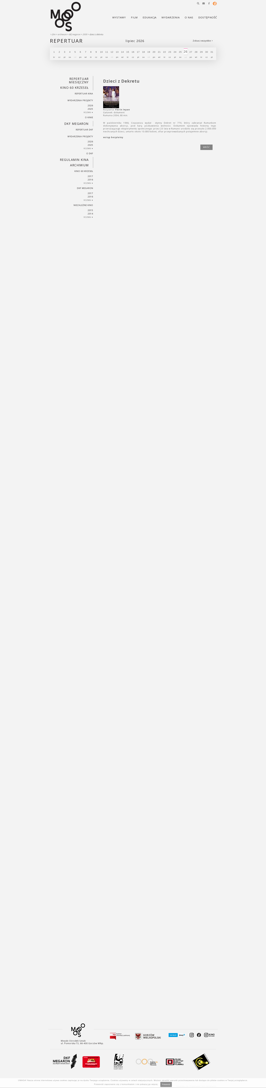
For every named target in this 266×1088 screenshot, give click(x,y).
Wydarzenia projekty (80, 100)
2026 (90, 105)
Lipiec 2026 (135, 41)
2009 (85, 34)
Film (53, 34)
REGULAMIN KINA (74, 160)
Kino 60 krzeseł (74, 88)
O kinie (89, 117)
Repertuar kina (84, 93)
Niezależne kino (83, 205)
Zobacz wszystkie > (203, 40)
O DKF (89, 153)
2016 (90, 179)
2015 (90, 210)
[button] (198, 3)
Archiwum (62, 34)
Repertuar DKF (84, 129)
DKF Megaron (74, 34)
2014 (90, 213)
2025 (90, 108)
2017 (90, 176)
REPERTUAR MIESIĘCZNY (79, 80)
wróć (206, 147)
